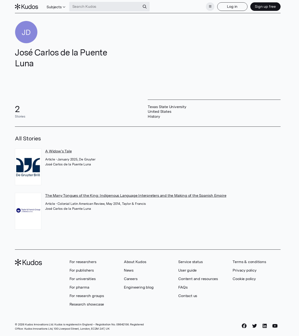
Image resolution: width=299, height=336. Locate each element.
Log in (232, 6)
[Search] (144, 6)
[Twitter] (254, 326)
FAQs (182, 287)
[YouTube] (275, 326)
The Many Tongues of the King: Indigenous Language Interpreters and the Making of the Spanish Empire (135, 195)
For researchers (82, 262)
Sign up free (265, 6)
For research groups (86, 296)
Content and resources (198, 279)
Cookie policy (244, 279)
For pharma (79, 287)
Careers (131, 279)
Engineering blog (139, 287)
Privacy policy (244, 270)
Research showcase (86, 304)
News (129, 270)
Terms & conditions (249, 262)
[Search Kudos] (104, 6)
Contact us (187, 296)
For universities (82, 279)
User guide (187, 270)
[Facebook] (244, 326)
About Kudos (135, 262)
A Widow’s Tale (58, 151)
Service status (190, 262)
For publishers (81, 270)
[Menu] (210, 6)
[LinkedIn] (265, 326)
